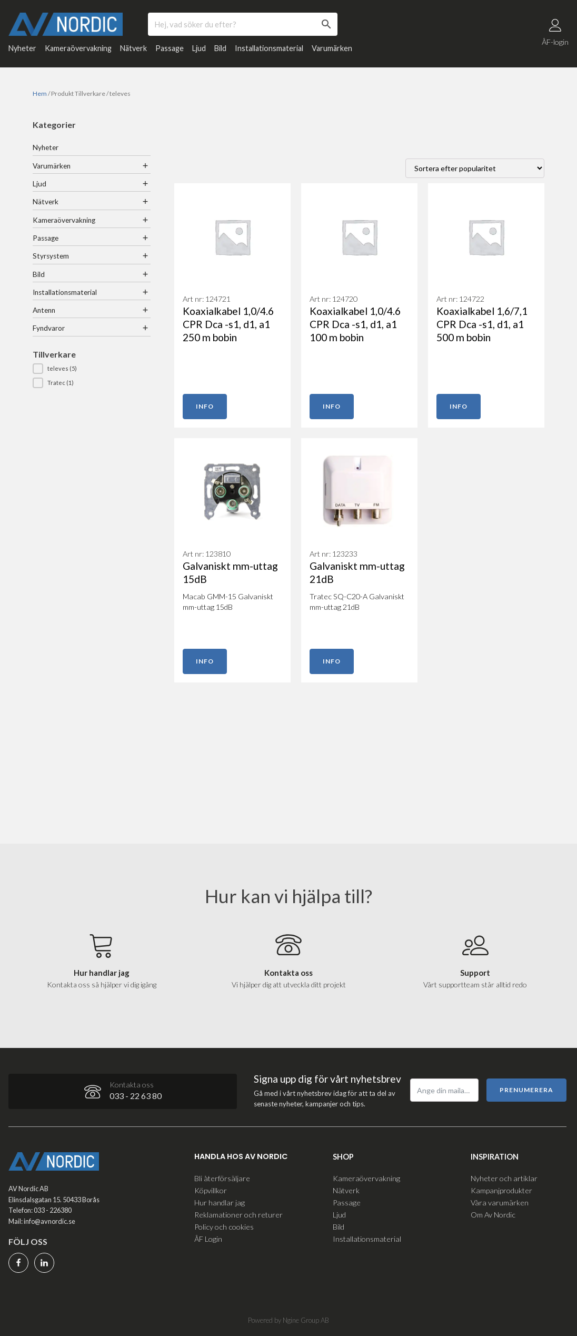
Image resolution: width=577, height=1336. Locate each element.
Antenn (44, 314)
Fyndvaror (49, 333)
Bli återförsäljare (222, 1175)
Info (205, 410)
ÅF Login (208, 1236)
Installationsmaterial (269, 52)
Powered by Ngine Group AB (288, 1319)
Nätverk (133, 52)
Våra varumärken (500, 1199)
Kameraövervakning (78, 52)
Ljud (199, 52)
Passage (169, 52)
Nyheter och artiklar (504, 1175)
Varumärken (332, 52)
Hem (40, 98)
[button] (92, 373)
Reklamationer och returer (238, 1212)
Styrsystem (51, 260)
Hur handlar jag (219, 1199)
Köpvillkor (210, 1187)
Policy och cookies (224, 1224)
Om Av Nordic (493, 1212)
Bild (220, 52)
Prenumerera (526, 1087)
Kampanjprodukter (501, 1187)
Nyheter (22, 52)
